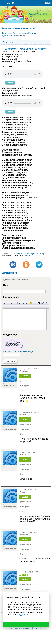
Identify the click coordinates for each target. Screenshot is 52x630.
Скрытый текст (39, 303)
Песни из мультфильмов (33, 254)
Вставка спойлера (5, 306)
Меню (7, 3)
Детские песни (16, 254)
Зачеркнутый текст (15, 303)
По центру (23, 303)
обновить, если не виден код (18, 351)
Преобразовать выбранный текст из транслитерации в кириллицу (46, 303)
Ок (26, 624)
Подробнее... (24, 615)
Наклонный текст (8, 303)
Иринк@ (23, 574)
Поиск (47, 3)
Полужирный (5, 303)
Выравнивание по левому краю (19, 303)
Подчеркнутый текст (11, 303)
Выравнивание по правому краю (26, 303)
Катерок (27, 255)
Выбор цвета (34, 303)
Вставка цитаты (42, 303)
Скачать (10, 83)
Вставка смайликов (31, 303)
